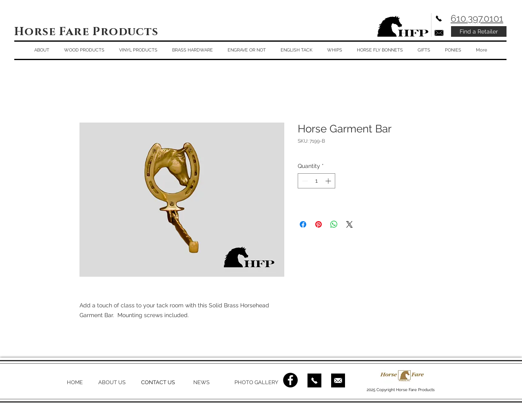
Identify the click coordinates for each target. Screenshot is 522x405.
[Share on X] (349, 224)
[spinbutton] (316, 181)
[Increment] (329, 181)
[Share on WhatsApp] (334, 224)
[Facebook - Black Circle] (290, 380)
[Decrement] (304, 181)
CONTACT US (158, 382)
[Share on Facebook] (303, 224)
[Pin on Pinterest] (318, 224)
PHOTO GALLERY (256, 382)
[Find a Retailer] (479, 31)
